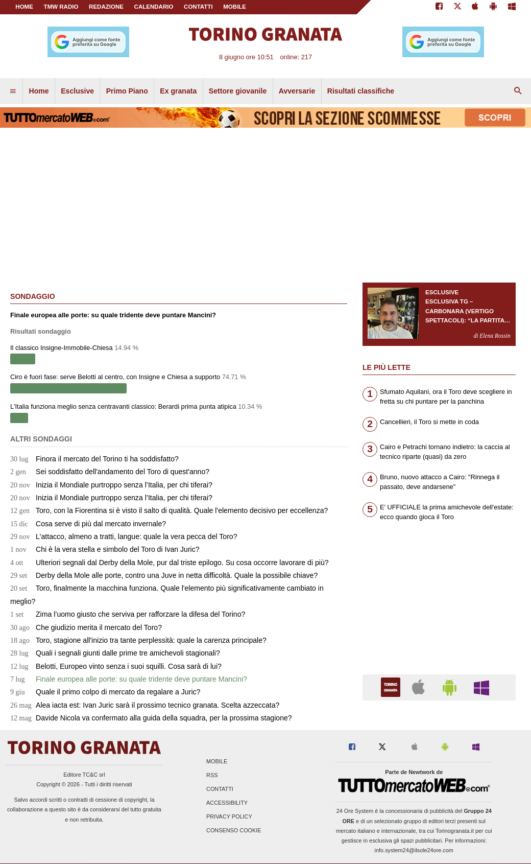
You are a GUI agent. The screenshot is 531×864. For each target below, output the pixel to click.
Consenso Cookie (233, 831)
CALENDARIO (154, 7)
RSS (212, 775)
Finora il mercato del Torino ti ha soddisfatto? (94, 459)
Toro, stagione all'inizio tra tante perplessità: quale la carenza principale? (138, 640)
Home (24, 7)
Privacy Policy (229, 817)
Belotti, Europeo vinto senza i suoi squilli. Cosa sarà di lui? (116, 666)
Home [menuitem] (39, 91)
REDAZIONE (106, 7)
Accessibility (227, 803)
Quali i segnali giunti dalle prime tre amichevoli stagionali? (115, 653)
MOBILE (234, 7)
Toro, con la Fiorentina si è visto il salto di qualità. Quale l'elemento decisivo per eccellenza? (169, 510)
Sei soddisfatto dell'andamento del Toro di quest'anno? (109, 472)
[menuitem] (12, 91)
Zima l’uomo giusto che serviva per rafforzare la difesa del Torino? (127, 614)
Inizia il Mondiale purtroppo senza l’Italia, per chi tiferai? (111, 485)
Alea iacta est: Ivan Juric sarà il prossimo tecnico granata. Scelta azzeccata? (144, 705)
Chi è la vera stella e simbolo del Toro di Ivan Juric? (105, 549)
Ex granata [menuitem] (178, 91)
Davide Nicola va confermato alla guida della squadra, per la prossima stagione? (151, 718)
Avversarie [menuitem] (297, 91)
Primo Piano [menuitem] (127, 91)
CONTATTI (198, 7)
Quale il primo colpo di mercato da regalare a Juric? (105, 692)
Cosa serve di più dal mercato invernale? (88, 524)
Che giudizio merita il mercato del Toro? (86, 627)
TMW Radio (61, 7)
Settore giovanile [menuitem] (238, 91)
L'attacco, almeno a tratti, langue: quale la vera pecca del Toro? (123, 536)
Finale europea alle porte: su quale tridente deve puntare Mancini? (128, 679)
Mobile (216, 761)
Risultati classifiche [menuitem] (360, 91)
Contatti (219, 789)
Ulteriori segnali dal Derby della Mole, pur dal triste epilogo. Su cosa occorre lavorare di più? (169, 562)
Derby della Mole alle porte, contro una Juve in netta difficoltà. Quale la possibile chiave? (164, 575)
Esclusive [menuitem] (77, 91)
